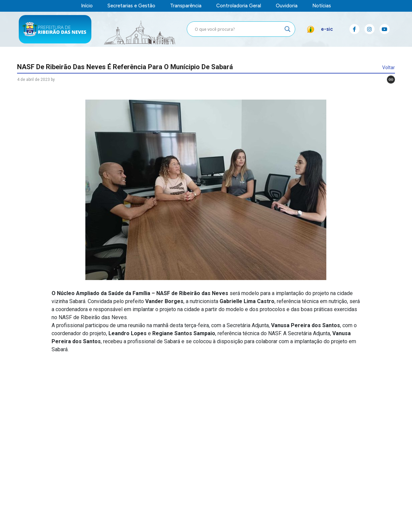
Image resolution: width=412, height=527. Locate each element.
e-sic (327, 29)
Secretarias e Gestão (131, 5)
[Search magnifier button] (287, 29)
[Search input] (238, 29)
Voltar (388, 67)
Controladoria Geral (238, 5)
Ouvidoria (287, 5)
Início (87, 5)
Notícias (321, 5)
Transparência (185, 5)
